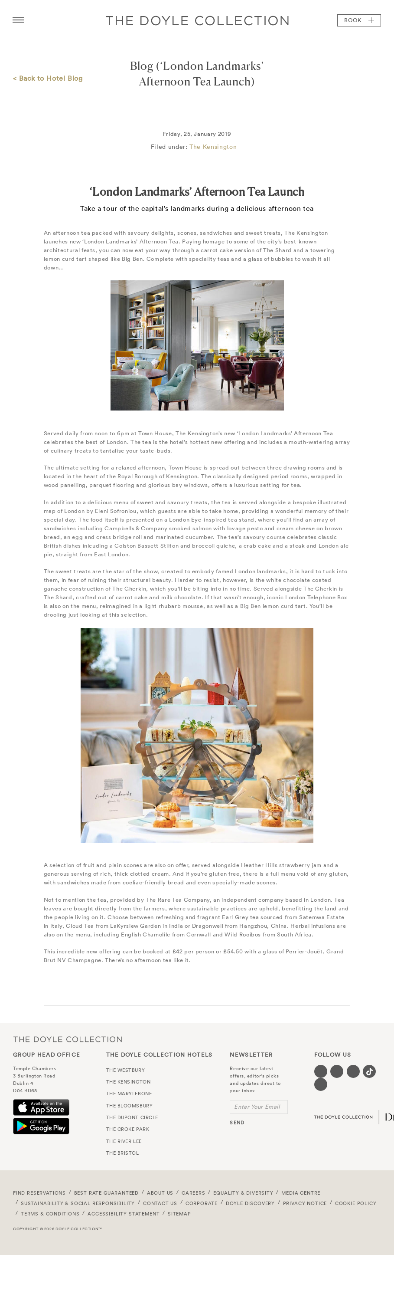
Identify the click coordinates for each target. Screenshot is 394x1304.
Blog (141, 65)
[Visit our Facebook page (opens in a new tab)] (320, 1071)
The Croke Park (128, 1129)
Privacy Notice (305, 1203)
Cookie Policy (356, 1203)
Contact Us (160, 1203)
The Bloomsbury (129, 1105)
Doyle (197, 20)
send (237, 1122)
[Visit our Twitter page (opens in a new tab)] (336, 1071)
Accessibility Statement (124, 1213)
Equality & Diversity (243, 1192)
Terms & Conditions (50, 1213)
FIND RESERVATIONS (39, 1192)
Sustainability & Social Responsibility (78, 1203)
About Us (160, 1192)
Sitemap (179, 1213)
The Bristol (122, 1153)
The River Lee (124, 1141)
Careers (193, 1192)
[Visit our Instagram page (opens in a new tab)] (353, 1071)
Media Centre (300, 1192)
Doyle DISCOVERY (250, 1203)
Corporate (202, 1203)
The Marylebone (129, 1093)
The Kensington (213, 147)
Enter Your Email (257, 1106)
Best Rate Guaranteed (106, 1192)
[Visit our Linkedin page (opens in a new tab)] (320, 1084)
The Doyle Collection (67, 1039)
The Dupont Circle (132, 1117)
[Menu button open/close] (18, 20)
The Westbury (125, 1070)
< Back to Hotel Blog (48, 78)
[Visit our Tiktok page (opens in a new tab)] (369, 1071)
